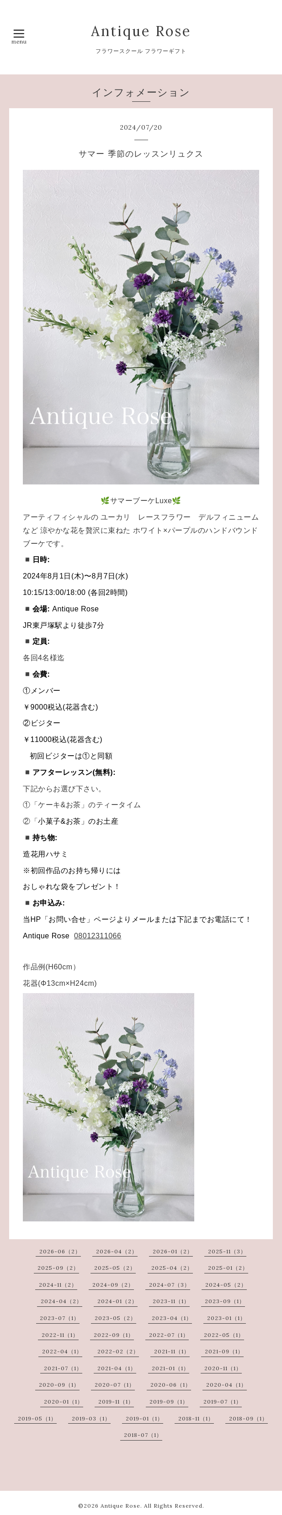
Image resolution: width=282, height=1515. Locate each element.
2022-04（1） (62, 1351)
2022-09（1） (114, 1334)
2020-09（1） (59, 1384)
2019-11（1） (116, 1401)
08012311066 (97, 936)
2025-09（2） (58, 1267)
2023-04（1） (172, 1318)
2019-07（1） (222, 1401)
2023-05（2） (115, 1318)
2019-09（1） (168, 1401)
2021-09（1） (224, 1351)
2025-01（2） (228, 1267)
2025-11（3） (227, 1251)
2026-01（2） (173, 1251)
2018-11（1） (196, 1418)
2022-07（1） (169, 1334)
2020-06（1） (170, 1384)
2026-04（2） (117, 1251)
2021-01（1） (170, 1368)
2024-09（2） (113, 1284)
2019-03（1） (91, 1418)
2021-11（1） (172, 1351)
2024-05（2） (226, 1284)
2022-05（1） (224, 1334)
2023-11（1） (171, 1301)
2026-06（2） (60, 1251)
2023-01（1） (226, 1318)
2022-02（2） (118, 1351)
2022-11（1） (60, 1334)
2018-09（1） (248, 1418)
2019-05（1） (37, 1418)
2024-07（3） (169, 1284)
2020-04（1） (226, 1384)
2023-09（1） (225, 1301)
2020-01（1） (63, 1401)
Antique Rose (141, 31)
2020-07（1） (115, 1384)
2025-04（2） (172, 1267)
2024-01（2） (117, 1301)
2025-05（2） (115, 1267)
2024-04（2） (61, 1301)
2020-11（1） (223, 1368)
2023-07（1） (60, 1318)
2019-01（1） (144, 1418)
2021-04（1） (116, 1368)
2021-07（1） (63, 1368)
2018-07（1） (143, 1434)
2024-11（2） (58, 1284)
